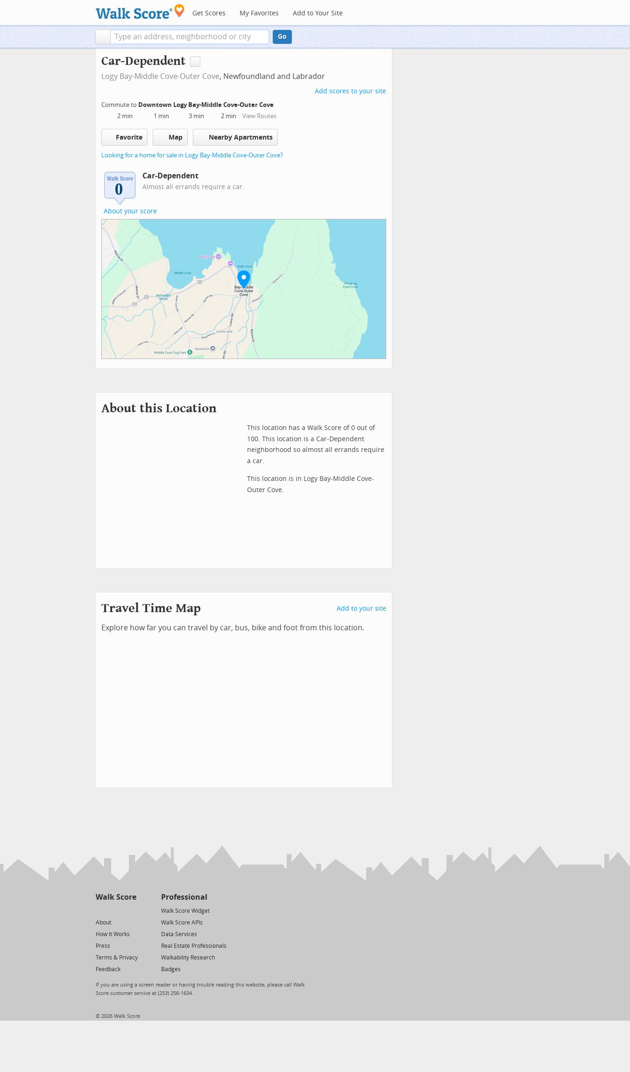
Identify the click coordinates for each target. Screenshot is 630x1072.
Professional (184, 897)
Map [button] (170, 137)
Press (103, 946)
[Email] (130, 910)
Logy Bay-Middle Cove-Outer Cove (160, 76)
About (103, 922)
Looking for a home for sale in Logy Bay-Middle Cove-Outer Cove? (192, 155)
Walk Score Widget (185, 911)
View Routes (259, 116)
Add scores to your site (350, 91)
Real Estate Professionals (194, 946)
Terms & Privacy (117, 957)
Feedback (108, 969)
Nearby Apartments (235, 137)
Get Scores (209, 13)
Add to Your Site (318, 13)
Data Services (179, 934)
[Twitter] (101, 910)
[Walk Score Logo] (140, 11)
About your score (130, 211)
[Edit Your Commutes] (279, 103)
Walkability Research (188, 957)
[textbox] (189, 36)
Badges (171, 969)
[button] (103, 36)
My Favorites (259, 13)
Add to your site (361, 609)
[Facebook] (115, 910)
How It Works (113, 934)
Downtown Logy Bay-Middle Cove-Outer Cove (206, 104)
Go (282, 37)
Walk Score (116, 897)
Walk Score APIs (182, 922)
